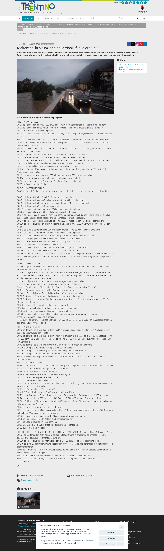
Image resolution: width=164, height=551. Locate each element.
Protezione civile (24, 27)
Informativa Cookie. (71, 543)
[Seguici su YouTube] (130, 3)
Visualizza (23, 507)
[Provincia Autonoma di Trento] (142, 9)
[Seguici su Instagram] (134, 3)
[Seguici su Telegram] (141, 3)
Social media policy (128, 537)
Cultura (40, 24)
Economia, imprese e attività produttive (81, 24)
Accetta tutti (111, 532)
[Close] (121, 527)
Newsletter (93, 18)
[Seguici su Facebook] (122, 3)
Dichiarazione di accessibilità (132, 543)
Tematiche (48, 18)
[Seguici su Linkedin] (137, 3)
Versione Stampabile (81, 475)
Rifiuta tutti (111, 538)
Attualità (21, 24)
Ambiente (31, 24)
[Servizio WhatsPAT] (145, 3)
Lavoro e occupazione (106, 24)
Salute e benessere (40, 27)
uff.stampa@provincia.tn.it (26, 526)
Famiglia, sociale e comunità (127, 24)
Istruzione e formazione (54, 24)
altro (20, 30)
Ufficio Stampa (22, 33)
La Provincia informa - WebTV (75, 18)
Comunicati (28, 18)
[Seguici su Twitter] (126, 3)
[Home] (19, 18)
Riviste (38, 18)
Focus (58, 18)
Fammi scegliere (111, 544)
